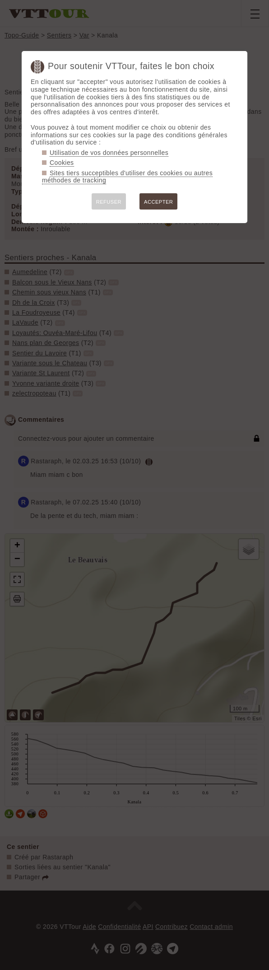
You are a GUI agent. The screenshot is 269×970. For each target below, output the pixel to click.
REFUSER (108, 202)
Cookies (62, 162)
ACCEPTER (158, 202)
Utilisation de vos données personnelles (109, 152)
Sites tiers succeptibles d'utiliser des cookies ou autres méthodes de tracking (127, 176)
